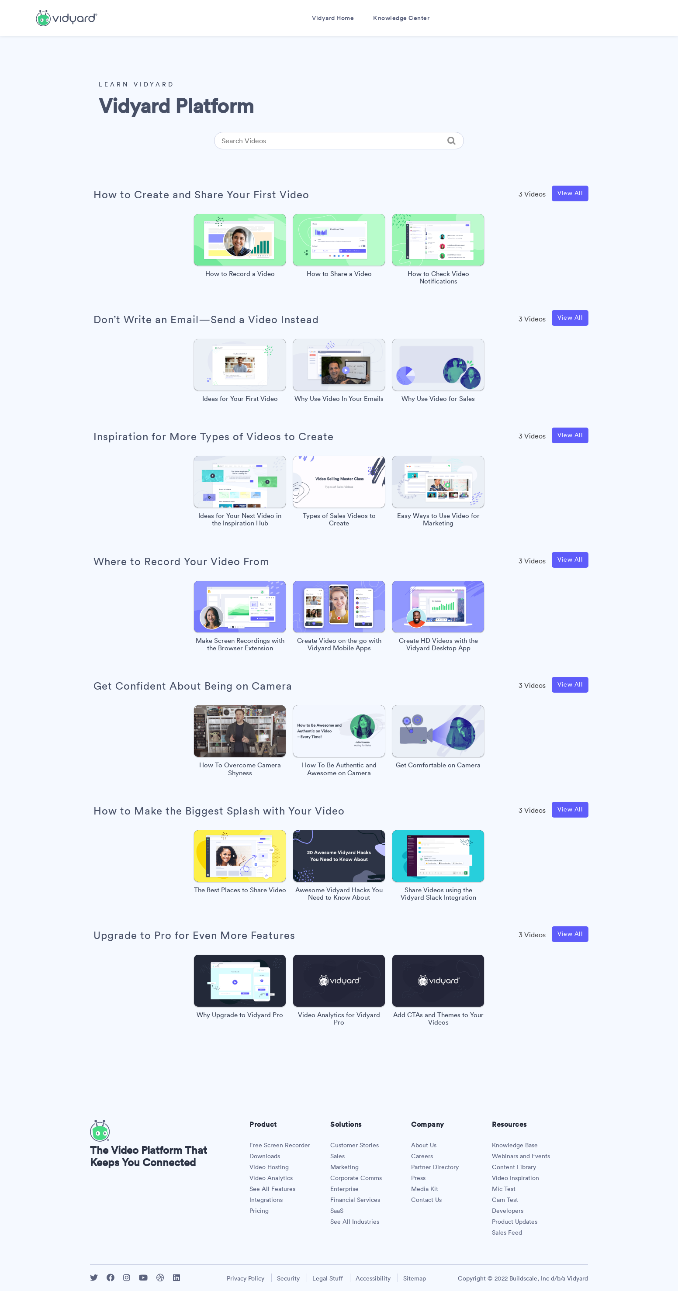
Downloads (264, 1156)
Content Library (514, 1167)
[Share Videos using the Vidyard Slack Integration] (438, 868)
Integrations (266, 1200)
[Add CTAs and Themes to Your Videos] (438, 992)
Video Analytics (271, 1178)
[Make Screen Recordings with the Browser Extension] (240, 618)
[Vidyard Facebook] (110, 1277)
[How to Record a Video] (240, 248)
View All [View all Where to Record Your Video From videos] (570, 559)
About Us (423, 1145)
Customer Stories (354, 1145)
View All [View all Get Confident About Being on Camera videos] (570, 684)
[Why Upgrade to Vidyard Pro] (240, 988)
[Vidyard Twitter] (94, 1277)
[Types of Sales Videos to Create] (339, 494)
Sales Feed (507, 1232)
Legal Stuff (327, 1278)
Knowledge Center (401, 18)
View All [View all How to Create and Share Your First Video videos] (570, 193)
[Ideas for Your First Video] (240, 373)
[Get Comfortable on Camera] (438, 739)
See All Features (272, 1189)
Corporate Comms (356, 1178)
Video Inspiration (515, 1178)
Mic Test (503, 1189)
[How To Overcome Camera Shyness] (240, 743)
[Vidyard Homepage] (100, 1139)
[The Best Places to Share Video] (240, 864)
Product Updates (514, 1221)
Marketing (344, 1167)
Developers (507, 1211)
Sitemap (414, 1278)
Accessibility (373, 1278)
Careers (422, 1156)
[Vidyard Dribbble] (160, 1277)
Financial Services (355, 1200)
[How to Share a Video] (339, 248)
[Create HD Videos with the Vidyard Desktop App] (438, 618)
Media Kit (424, 1189)
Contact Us (426, 1200)
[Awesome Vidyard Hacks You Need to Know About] (339, 868)
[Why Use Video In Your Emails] (339, 373)
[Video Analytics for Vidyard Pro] (339, 992)
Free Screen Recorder (279, 1145)
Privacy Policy (245, 1278)
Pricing (259, 1211)
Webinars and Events (521, 1156)
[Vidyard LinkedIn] (176, 1277)
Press (418, 1178)
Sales (337, 1156)
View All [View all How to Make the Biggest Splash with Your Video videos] (570, 809)
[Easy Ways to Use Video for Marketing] (438, 494)
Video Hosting (269, 1167)
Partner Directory (435, 1167)
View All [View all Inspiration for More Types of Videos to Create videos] (570, 435)
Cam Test (505, 1200)
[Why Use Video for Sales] (438, 373)
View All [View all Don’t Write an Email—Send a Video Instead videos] (570, 317)
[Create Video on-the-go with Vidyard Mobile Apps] (339, 618)
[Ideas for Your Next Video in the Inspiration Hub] (240, 494)
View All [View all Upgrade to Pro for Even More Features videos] (570, 934)
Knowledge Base (515, 1145)
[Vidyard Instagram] (126, 1277)
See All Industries (354, 1221)
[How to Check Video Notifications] (438, 252)
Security (288, 1278)
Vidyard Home (333, 18)
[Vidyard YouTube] (143, 1277)
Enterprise (344, 1189)
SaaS (336, 1211)
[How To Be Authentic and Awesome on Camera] (339, 743)
